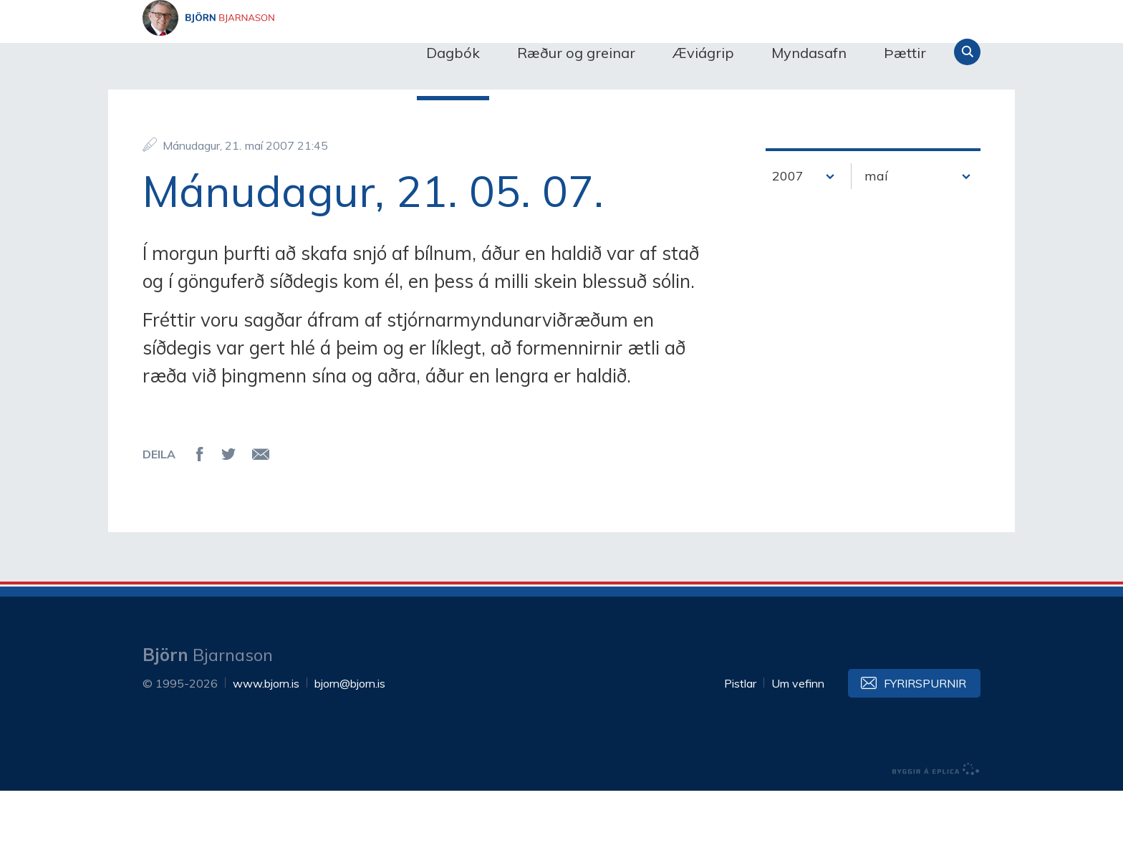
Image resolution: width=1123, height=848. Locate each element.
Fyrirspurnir (925, 740)
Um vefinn (797, 740)
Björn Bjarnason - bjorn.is (286, 52)
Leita (967, 52)
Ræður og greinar (576, 53)
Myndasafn (809, 53)
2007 (788, 233)
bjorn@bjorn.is (349, 740)
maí (876, 233)
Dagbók (453, 53)
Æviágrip (703, 53)
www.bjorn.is (266, 740)
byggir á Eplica (936, 826)
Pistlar (740, 740)
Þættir (905, 53)
